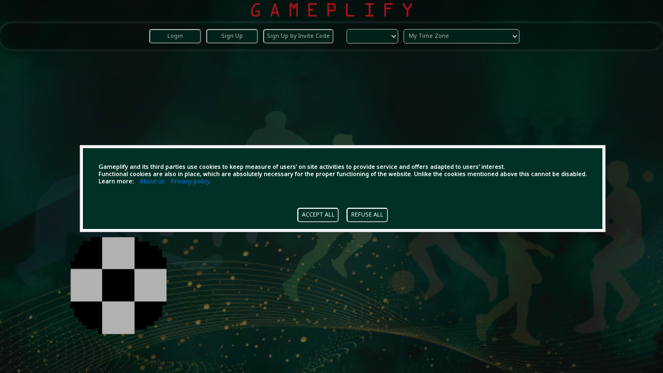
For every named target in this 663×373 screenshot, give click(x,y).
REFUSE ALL (367, 215)
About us (152, 181)
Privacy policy (190, 181)
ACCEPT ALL (318, 215)
